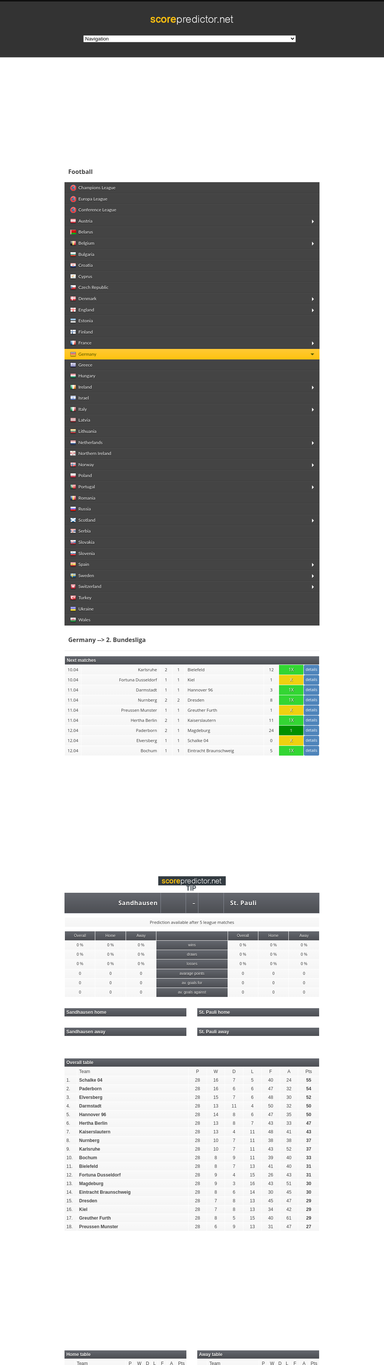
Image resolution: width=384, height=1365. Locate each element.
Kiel (83, 1209)
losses (192, 964)
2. (68, 1088)
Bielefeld (88, 1166)
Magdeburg (91, 1183)
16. (69, 1209)
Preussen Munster (98, 1226)
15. (69, 1200)
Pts (308, 1071)
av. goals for (192, 983)
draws (192, 954)
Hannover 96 (92, 1114)
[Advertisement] (192, 811)
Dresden (88, 1200)
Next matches (81, 660)
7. (68, 1132)
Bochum (88, 1157)
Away (141, 936)
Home (110, 936)
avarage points (192, 973)
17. (69, 1218)
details (311, 669)
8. (68, 1140)
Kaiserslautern (94, 1132)
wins (192, 945)
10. (69, 1157)
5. (68, 1114)
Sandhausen (138, 903)
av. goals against (192, 992)
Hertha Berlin (93, 1123)
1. (68, 1080)
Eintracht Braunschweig (104, 1192)
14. (69, 1192)
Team (84, 1071)
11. (69, 1166)
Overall (80, 936)
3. (68, 1097)
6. (68, 1123)
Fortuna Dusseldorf (100, 1175)
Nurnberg (89, 1140)
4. (68, 1106)
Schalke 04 (90, 1080)
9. (68, 1149)
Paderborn (90, 1088)
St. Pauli (243, 903)
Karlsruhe (89, 1149)
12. (69, 1175)
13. (69, 1183)
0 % (80, 945)
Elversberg (90, 1097)
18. (69, 1226)
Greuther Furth (95, 1218)
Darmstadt (90, 1106)
